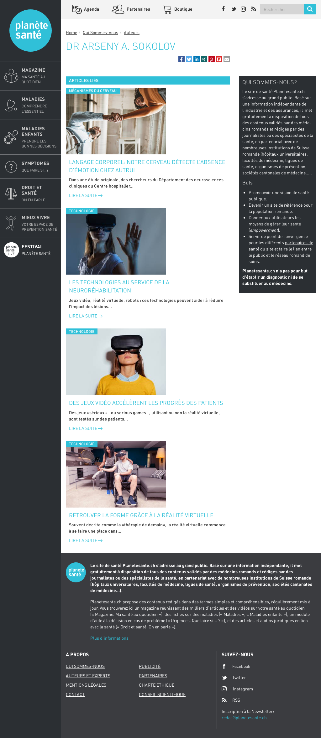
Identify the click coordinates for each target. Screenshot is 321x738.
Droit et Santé (39, 193)
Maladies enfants (39, 137)
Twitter (234, 677)
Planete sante (30, 30)
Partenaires (138, 9)
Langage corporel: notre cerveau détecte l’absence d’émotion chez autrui (147, 165)
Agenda (91, 9)
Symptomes (39, 166)
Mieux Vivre (39, 223)
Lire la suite (86, 195)
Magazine (39, 76)
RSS (231, 700)
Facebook (236, 666)
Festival (39, 250)
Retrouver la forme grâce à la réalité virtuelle (141, 515)
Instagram (237, 688)
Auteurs (131, 32)
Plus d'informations (109, 638)
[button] (181, 59)
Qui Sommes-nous (100, 32)
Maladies (39, 105)
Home (71, 32)
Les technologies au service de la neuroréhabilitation (119, 286)
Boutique (182, 9)
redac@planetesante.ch (244, 717)
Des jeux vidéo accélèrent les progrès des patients (146, 402)
